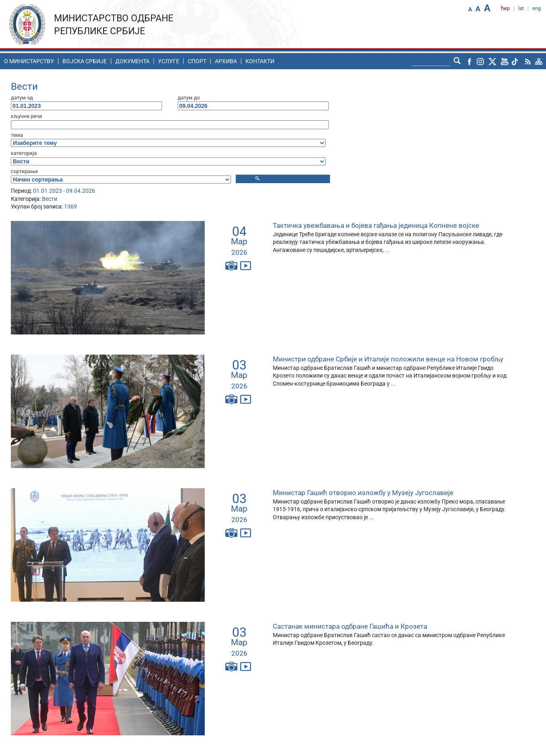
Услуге (168, 61)
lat (521, 8)
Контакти (259, 61)
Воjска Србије (84, 61)
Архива (226, 61)
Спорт (197, 61)
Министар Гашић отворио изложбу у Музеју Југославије (363, 493)
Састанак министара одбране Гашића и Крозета (350, 626)
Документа (132, 61)
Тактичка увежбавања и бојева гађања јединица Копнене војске (376, 225)
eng (536, 8)
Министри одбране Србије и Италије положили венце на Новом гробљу (388, 359)
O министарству (29, 61)
